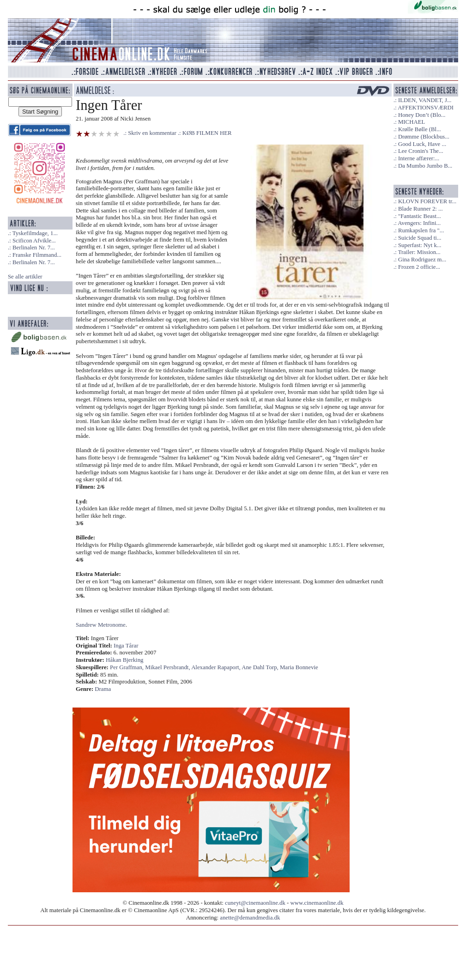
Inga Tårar (126, 645)
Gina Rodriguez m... (422, 259)
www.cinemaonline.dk (317, 903)
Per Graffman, (127, 667)
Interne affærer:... (418, 158)
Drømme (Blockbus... (423, 136)
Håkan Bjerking (124, 660)
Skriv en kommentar (152, 133)
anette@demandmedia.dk (250, 917)
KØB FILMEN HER (207, 133)
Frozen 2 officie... (419, 267)
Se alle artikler (25, 276)
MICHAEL (411, 122)
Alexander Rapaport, (216, 667)
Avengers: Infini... (419, 223)
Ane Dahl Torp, (261, 667)
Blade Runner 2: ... (420, 209)
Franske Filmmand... (36, 255)
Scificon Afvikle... (34, 240)
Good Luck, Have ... (422, 144)
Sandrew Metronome (101, 625)
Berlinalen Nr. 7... (33, 247)
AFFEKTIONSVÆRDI (426, 107)
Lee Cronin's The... (420, 151)
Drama (103, 689)
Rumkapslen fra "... (421, 230)
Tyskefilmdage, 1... (35, 233)
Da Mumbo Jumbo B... (425, 166)
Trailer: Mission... (419, 252)
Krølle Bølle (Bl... (419, 129)
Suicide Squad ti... (419, 238)
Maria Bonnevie (299, 667)
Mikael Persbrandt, (168, 667)
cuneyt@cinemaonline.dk (255, 903)
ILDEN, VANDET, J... (425, 100)
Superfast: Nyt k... (419, 245)
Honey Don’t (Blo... (422, 115)
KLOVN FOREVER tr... (427, 201)
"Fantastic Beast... (419, 216)
